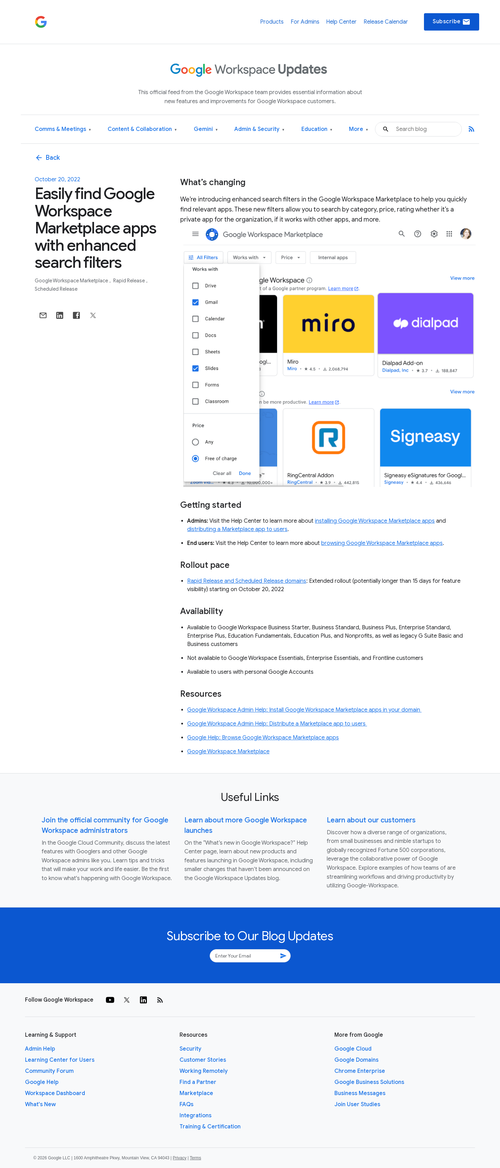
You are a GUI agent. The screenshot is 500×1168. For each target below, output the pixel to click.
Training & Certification (210, 1126)
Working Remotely (204, 1071)
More (358, 129)
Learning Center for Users (59, 1060)
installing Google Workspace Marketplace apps (375, 520)
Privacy (179, 1157)
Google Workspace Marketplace (72, 280)
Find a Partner (198, 1082)
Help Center (341, 21)
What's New (40, 1104)
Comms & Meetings (63, 129)
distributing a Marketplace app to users (237, 529)
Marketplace (196, 1093)
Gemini (206, 129)
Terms (195, 1157)
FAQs (186, 1104)
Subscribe (451, 22)
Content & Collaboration (142, 129)
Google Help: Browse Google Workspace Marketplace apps (263, 737)
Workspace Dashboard (55, 1093)
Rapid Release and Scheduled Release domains (246, 581)
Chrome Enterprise (359, 1071)
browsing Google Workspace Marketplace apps (382, 543)
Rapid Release (129, 280)
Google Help (42, 1082)
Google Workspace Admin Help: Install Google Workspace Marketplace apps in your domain (304, 709)
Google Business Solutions (369, 1082)
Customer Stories (203, 1060)
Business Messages (359, 1093)
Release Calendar (386, 21)
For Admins (305, 21)
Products (272, 21)
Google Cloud (353, 1048)
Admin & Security (259, 129)
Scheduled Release (56, 289)
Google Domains (356, 1060)
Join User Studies (357, 1104)
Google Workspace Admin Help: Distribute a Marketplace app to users (277, 723)
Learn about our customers (371, 820)
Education (316, 129)
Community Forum (49, 1071)
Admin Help (40, 1048)
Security (190, 1048)
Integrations (195, 1115)
